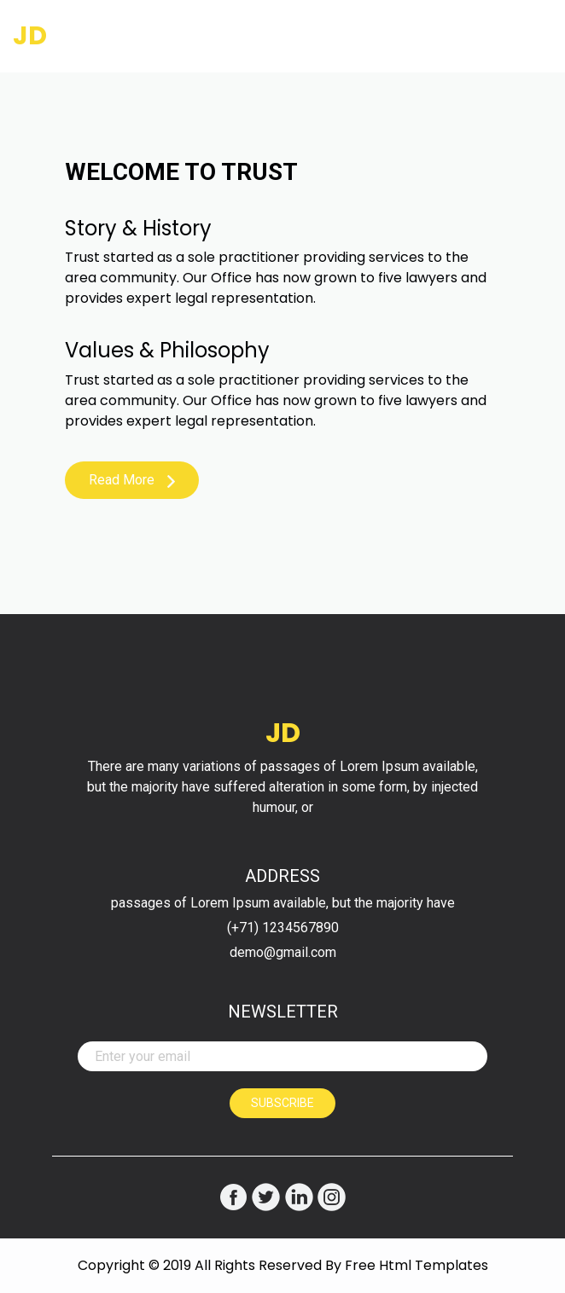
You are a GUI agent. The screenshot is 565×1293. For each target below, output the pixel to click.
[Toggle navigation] (528, 37)
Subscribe (282, 1103)
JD (30, 36)
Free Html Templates (416, 1265)
